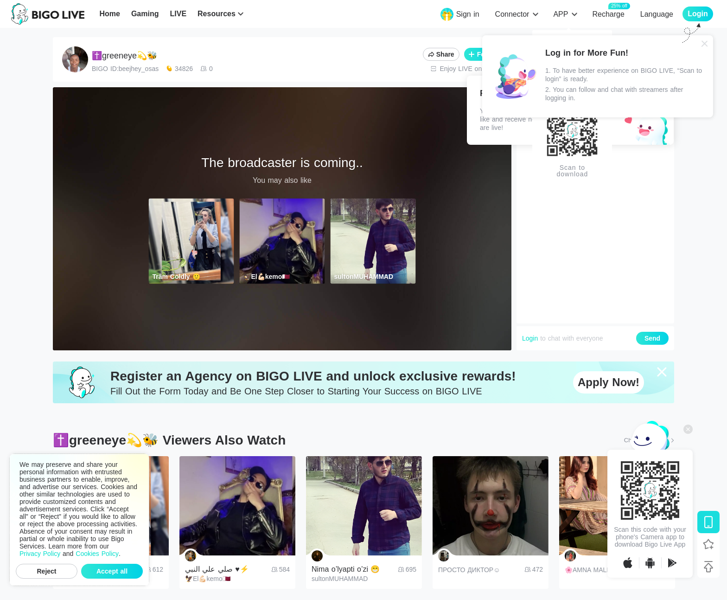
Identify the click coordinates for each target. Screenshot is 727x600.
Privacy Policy (39, 553)
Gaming (145, 14)
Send (652, 338)
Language (656, 14)
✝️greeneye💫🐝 (124, 55)
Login (530, 338)
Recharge (608, 13)
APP (560, 14)
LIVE (178, 14)
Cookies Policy (97, 553)
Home (109, 14)
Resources (217, 14)
